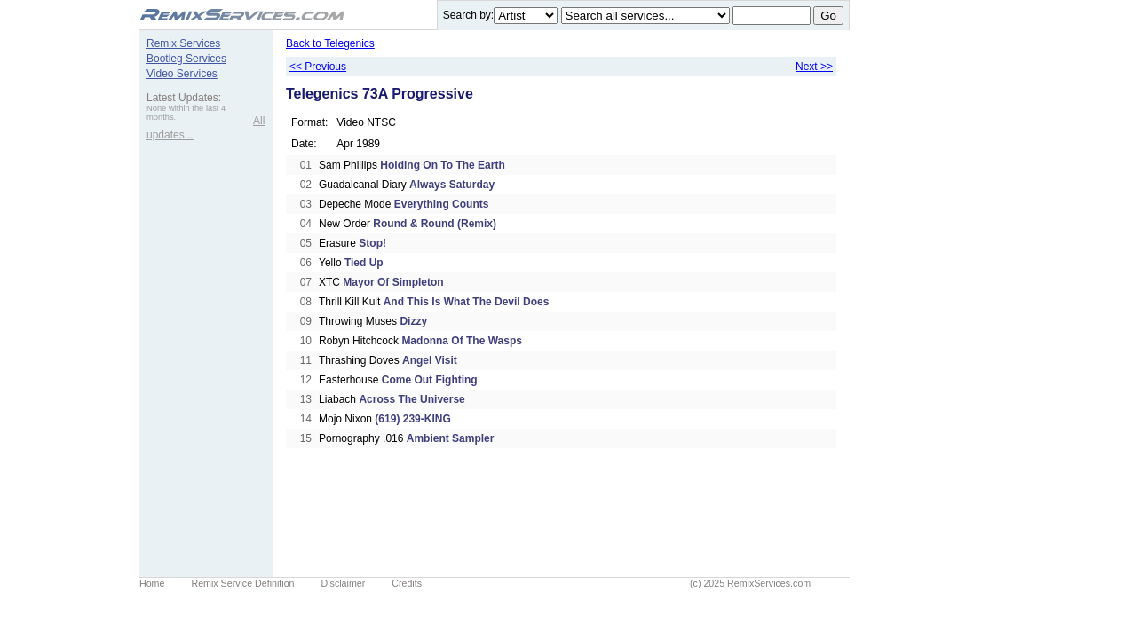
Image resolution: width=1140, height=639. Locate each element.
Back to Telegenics (330, 43)
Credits (407, 583)
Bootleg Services (186, 58)
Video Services (182, 73)
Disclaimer (343, 583)
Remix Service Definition (242, 583)
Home (151, 583)
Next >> (814, 66)
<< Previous (317, 66)
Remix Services (183, 43)
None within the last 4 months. (186, 113)
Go (828, 15)
